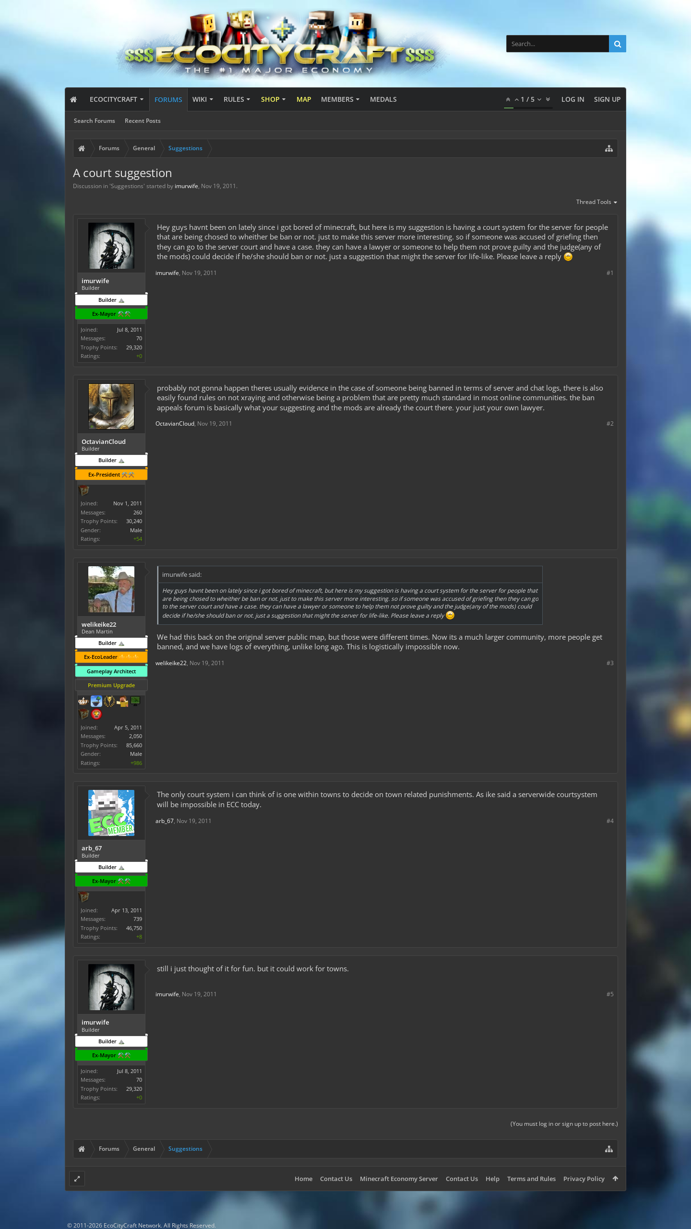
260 (137, 512)
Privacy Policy (584, 1178)
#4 (610, 820)
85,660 (134, 745)
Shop (270, 99)
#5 (610, 994)
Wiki (199, 99)
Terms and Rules (531, 1178)
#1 (610, 272)
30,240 (134, 521)
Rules (234, 99)
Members (337, 99)
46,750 (134, 927)
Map (304, 99)
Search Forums (94, 121)
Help (493, 1178)
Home (303, 1178)
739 (137, 918)
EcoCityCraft (113, 99)
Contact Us (336, 1178)
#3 (610, 663)
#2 (610, 423)
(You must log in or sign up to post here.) (564, 1124)
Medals (383, 99)
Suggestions (127, 186)
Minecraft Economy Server (399, 1178)
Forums (168, 99)
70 (139, 338)
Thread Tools (597, 202)
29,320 (134, 347)
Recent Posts (143, 121)
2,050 (135, 736)
